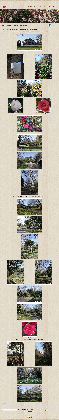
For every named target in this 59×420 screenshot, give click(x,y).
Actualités (49, 6)
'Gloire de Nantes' (29, 132)
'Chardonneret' (15, 113)
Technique (40, 6)
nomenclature (12, 2)
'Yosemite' (29, 337)
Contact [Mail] (50, 2)
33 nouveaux (23, 2)
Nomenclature (29, 6)
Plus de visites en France (6, 403)
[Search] (56, 7)
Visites (45, 6)
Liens (53, 6)
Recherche (35, 6)
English (54, 2)
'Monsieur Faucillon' (43, 113)
